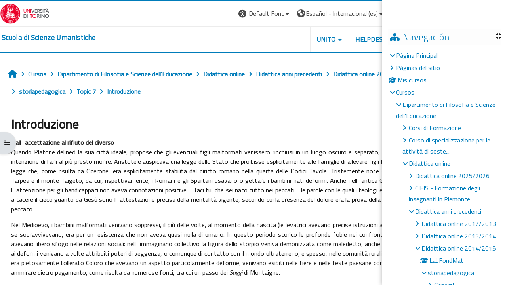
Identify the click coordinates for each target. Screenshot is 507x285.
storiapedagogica (451, 272)
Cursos (405, 92)
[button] (330, 14)
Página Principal (417, 55)
